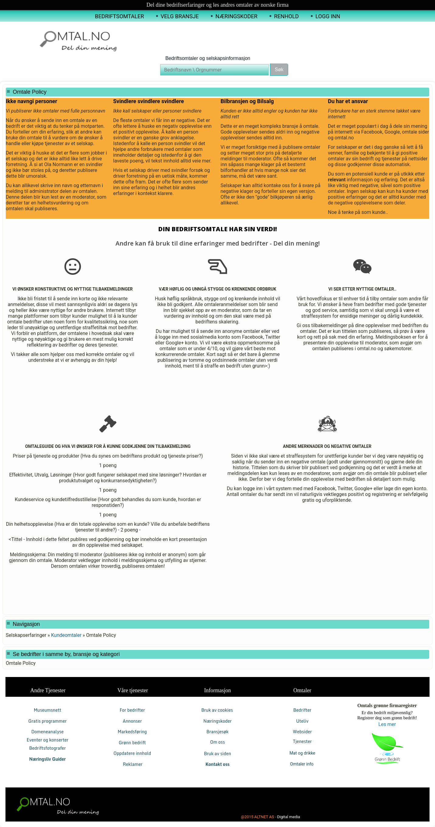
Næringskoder (236, 16)
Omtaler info (302, 764)
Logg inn (328, 16)
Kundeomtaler (66, 635)
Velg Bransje (180, 16)
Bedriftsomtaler (119, 16)
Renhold (286, 16)
